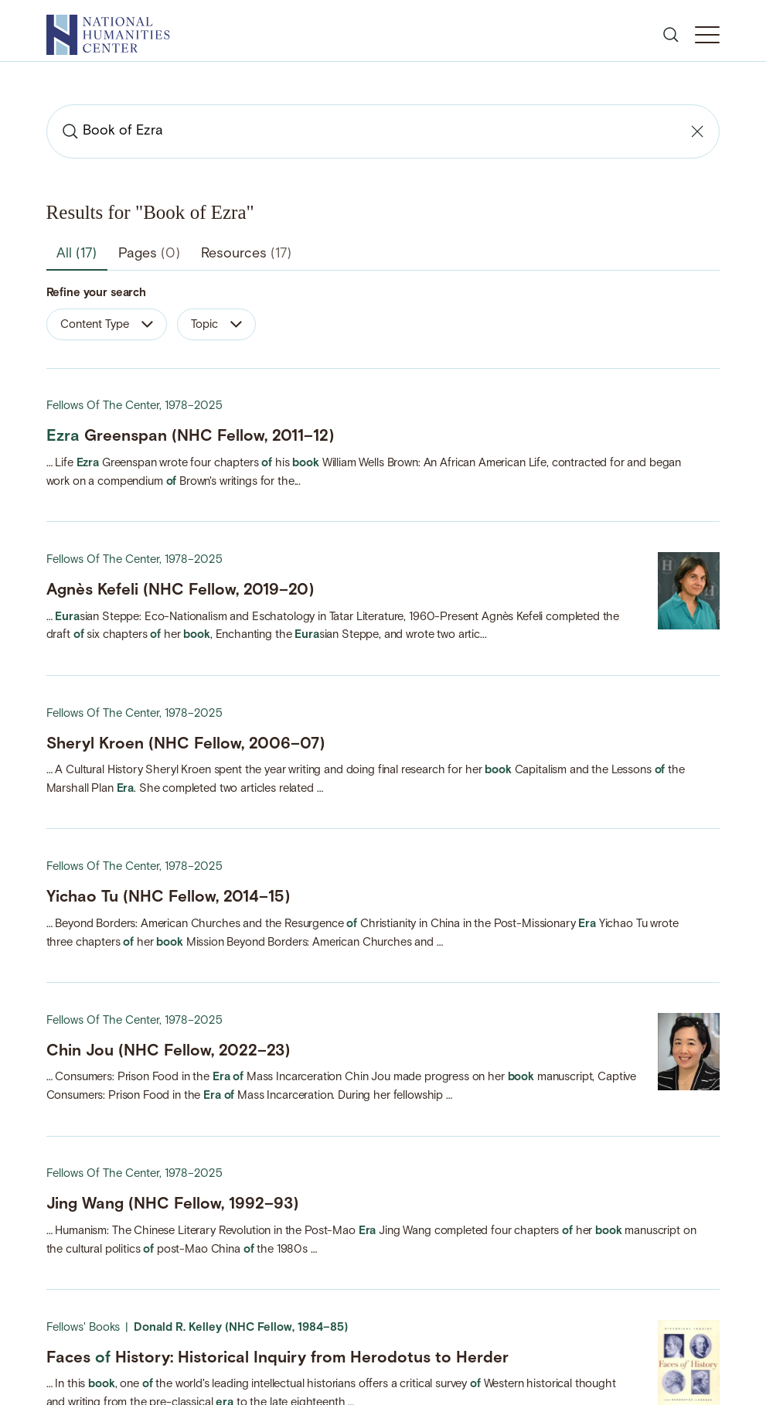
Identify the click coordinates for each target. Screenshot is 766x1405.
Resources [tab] (246, 254)
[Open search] (671, 35)
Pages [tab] (149, 254)
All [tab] (76, 254)
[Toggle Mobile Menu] (707, 34)
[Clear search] (697, 131)
